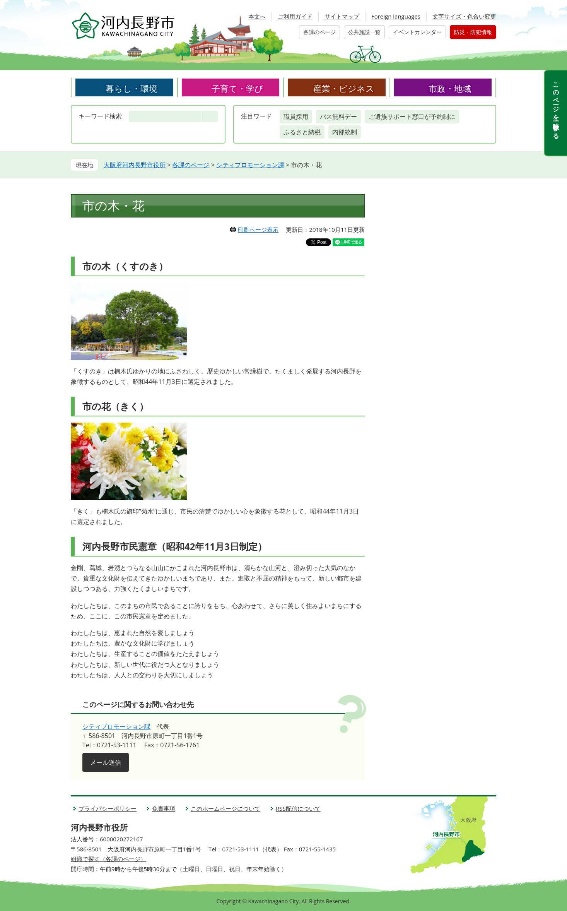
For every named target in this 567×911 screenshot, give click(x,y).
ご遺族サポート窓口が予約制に (412, 116)
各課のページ (319, 32)
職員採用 (296, 116)
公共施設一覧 (364, 32)
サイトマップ (341, 16)
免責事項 (163, 808)
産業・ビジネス (343, 88)
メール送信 (105, 762)
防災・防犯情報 (473, 32)
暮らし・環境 (131, 88)
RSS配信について (298, 808)
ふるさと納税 (302, 132)
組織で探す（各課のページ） (108, 859)
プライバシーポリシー (108, 808)
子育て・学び (237, 88)
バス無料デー (338, 116)
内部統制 (344, 132)
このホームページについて (225, 808)
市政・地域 (450, 88)
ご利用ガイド (295, 16)
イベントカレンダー (417, 32)
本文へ (257, 16)
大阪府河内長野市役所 (135, 165)
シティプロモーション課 (250, 165)
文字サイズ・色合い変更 (464, 16)
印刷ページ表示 (258, 229)
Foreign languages (395, 16)
